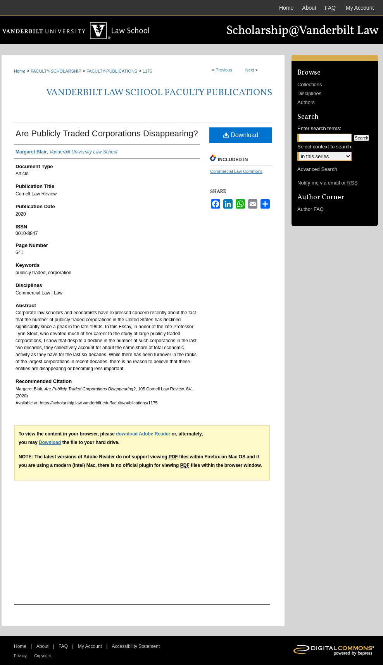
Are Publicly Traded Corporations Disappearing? (107, 133)
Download (241, 135)
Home (19, 71)
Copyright (42, 656)
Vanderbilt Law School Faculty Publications (159, 92)
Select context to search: (324, 147)
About (42, 646)
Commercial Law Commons (236, 171)
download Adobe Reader (143, 434)
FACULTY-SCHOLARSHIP (56, 71)
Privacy (20, 656)
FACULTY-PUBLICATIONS (111, 71)
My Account (90, 646)
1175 (147, 71)
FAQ (63, 646)
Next (249, 70)
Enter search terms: (319, 128)
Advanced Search (317, 169)
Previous (224, 70)
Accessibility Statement (136, 646)
